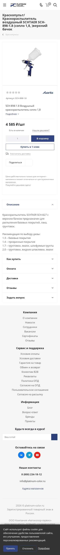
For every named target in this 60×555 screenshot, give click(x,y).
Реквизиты (30, 376)
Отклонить (27, 548)
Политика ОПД (30, 380)
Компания (30, 312)
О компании (30, 318)
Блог (30, 407)
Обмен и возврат (30, 367)
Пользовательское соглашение (30, 389)
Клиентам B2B (30, 371)
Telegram (29, 455)
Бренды (30, 416)
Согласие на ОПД (30, 385)
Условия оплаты (30, 353)
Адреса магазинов (33, 488)
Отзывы (30, 340)
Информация (30, 402)
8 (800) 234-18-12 (31, 474)
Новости (30, 322)
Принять (10, 548)
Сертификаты (30, 336)
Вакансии (30, 331)
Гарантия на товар (30, 362)
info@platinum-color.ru (32, 481)
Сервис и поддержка (30, 348)
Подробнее (44, 548)
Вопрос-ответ (30, 412)
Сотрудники (30, 327)
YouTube (37, 455)
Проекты (30, 421)
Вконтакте (21, 455)
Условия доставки (30, 358)
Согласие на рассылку (30, 394)
